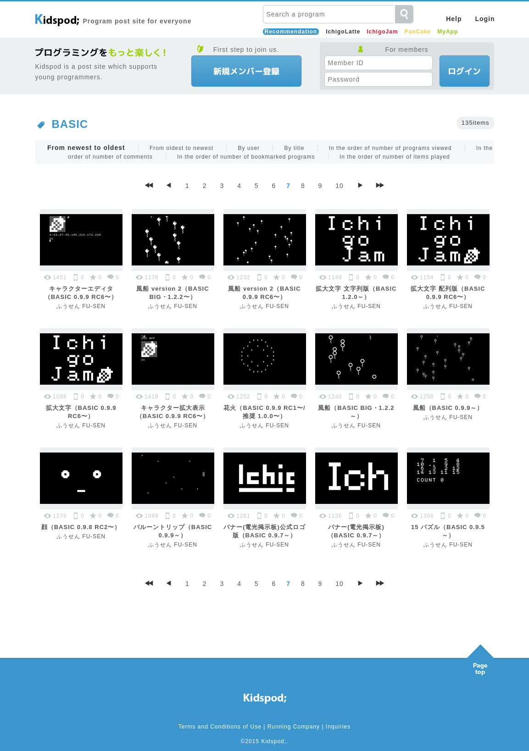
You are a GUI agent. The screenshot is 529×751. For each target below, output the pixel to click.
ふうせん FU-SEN (81, 306)
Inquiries (338, 726)
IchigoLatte (343, 31)
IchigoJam (382, 31)
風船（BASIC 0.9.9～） (448, 407)
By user (249, 148)
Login (485, 18)
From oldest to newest (181, 148)
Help (454, 18)
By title (294, 148)
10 (339, 185)
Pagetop (480, 657)
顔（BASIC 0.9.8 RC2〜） (81, 527)
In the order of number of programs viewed (390, 148)
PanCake (418, 31)
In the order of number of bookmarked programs (246, 157)
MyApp (447, 31)
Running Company (293, 726)
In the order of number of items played (395, 157)
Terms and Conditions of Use (220, 726)
